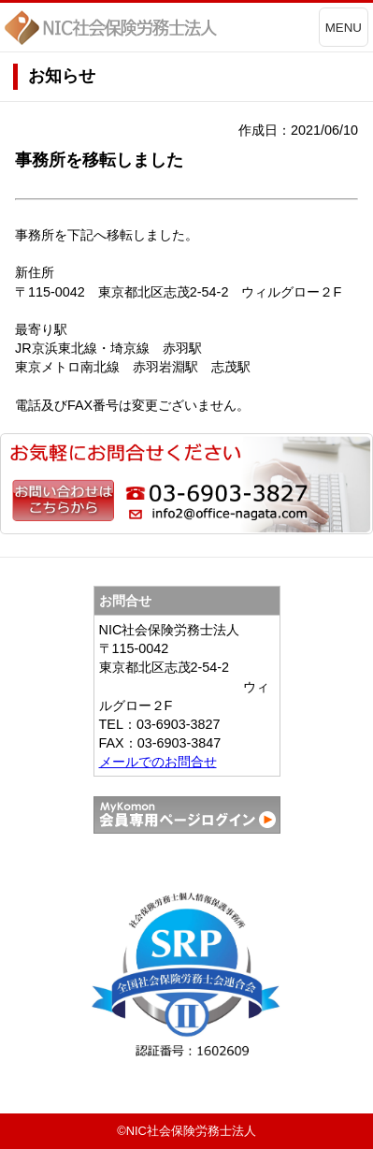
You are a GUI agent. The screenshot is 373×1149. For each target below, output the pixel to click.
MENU (343, 28)
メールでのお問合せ (158, 761)
